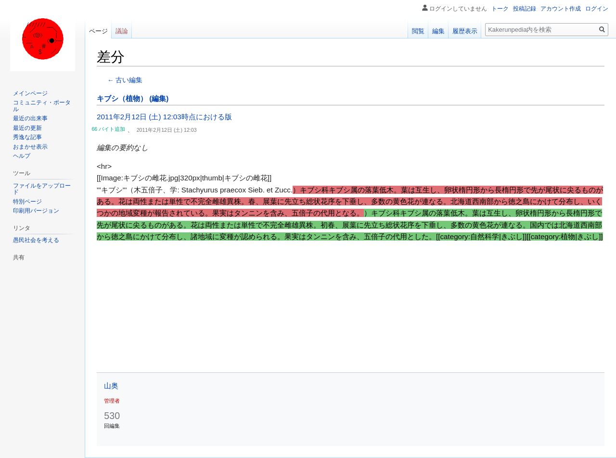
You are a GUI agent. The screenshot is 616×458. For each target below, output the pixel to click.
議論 (122, 31)
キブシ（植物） (122, 98)
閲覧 (418, 31)
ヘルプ (21, 156)
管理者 (112, 401)
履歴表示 (464, 31)
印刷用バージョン (36, 210)
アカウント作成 (560, 8)
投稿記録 (524, 8)
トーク (500, 8)
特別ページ (27, 201)
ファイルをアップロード (42, 189)
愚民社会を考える (36, 240)
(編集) (158, 98)
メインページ (30, 93)
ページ (98, 31)
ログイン (596, 8)
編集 (438, 31)
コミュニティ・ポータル (42, 106)
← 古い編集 (124, 80)
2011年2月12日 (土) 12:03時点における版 (164, 117)
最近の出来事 (30, 118)
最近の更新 (27, 128)
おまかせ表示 (30, 146)
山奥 (111, 386)
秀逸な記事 (27, 137)
